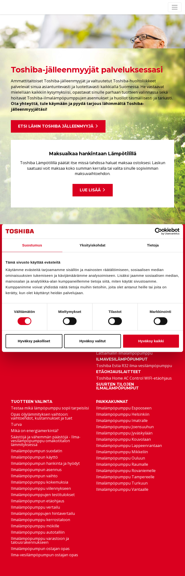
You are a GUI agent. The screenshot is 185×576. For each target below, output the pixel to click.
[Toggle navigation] (174, 7)
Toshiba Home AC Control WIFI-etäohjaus (134, 378)
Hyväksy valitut (92, 341)
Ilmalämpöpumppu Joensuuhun (125, 427)
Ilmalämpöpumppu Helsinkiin (122, 414)
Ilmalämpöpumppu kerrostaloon (40, 520)
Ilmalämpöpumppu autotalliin (38, 532)
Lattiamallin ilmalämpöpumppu (124, 353)
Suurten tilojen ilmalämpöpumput (117, 386)
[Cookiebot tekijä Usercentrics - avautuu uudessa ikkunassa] (158, 231)
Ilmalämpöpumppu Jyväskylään (124, 433)
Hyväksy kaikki (151, 341)
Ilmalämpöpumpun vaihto (34, 476)
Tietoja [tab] (153, 245)
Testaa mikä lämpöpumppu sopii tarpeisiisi (50, 408)
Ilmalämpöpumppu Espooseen (124, 408)
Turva (16, 424)
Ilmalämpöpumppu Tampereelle (125, 477)
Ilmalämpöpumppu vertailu (35, 507)
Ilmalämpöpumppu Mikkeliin (122, 452)
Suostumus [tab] (32, 245)
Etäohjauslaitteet (118, 372)
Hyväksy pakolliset (34, 341)
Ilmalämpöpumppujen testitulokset (43, 495)
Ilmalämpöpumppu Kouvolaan (123, 439)
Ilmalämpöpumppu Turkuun (122, 483)
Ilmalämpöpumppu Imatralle (122, 420)
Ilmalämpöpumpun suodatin (36, 451)
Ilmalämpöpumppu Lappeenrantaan (129, 445)
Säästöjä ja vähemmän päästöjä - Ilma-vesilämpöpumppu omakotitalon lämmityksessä (45, 441)
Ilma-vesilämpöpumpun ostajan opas (44, 555)
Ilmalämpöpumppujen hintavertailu (43, 513)
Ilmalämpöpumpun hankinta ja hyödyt (45, 463)
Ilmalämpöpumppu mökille (35, 526)
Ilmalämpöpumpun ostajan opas (40, 548)
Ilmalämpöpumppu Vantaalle (122, 489)
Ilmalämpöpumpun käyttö (34, 457)
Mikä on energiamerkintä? (35, 431)
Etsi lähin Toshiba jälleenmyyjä (58, 126)
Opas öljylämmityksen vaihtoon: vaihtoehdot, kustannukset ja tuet (41, 416)
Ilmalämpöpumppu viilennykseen (41, 488)
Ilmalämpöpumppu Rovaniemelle (126, 470)
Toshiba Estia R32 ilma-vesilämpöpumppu (134, 366)
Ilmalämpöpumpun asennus (36, 470)
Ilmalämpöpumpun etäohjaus (37, 501)
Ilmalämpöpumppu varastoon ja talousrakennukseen (40, 540)
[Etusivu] (6, 7)
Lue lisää (93, 190)
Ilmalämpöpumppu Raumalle (122, 464)
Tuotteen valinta (31, 402)
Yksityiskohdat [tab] (92, 245)
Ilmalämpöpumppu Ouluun (120, 458)
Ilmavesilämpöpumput (122, 359)
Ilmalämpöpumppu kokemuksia (39, 482)
